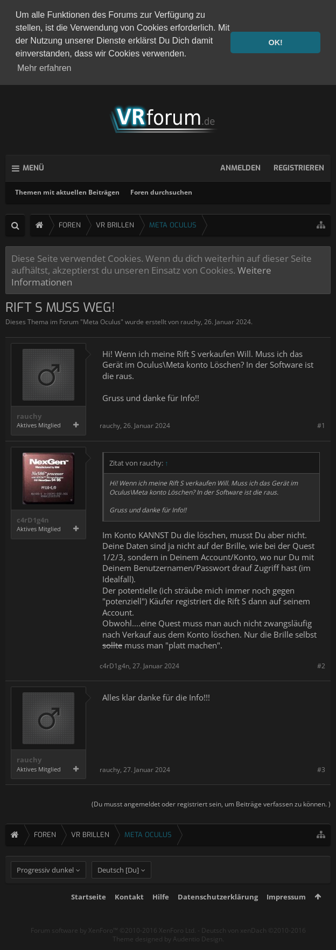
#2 (321, 664)
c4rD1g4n (33, 518)
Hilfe (160, 914)
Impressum (286, 914)
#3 (321, 768)
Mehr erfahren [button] (44, 68)
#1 (321, 424)
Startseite (88, 914)
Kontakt (129, 914)
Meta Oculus (102, 320)
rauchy (190, 320)
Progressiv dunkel (45, 887)
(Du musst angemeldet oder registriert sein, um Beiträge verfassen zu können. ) (211, 803)
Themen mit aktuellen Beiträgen (67, 190)
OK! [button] (275, 42)
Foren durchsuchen (161, 190)
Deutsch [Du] (118, 887)
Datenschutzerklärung (218, 914)
